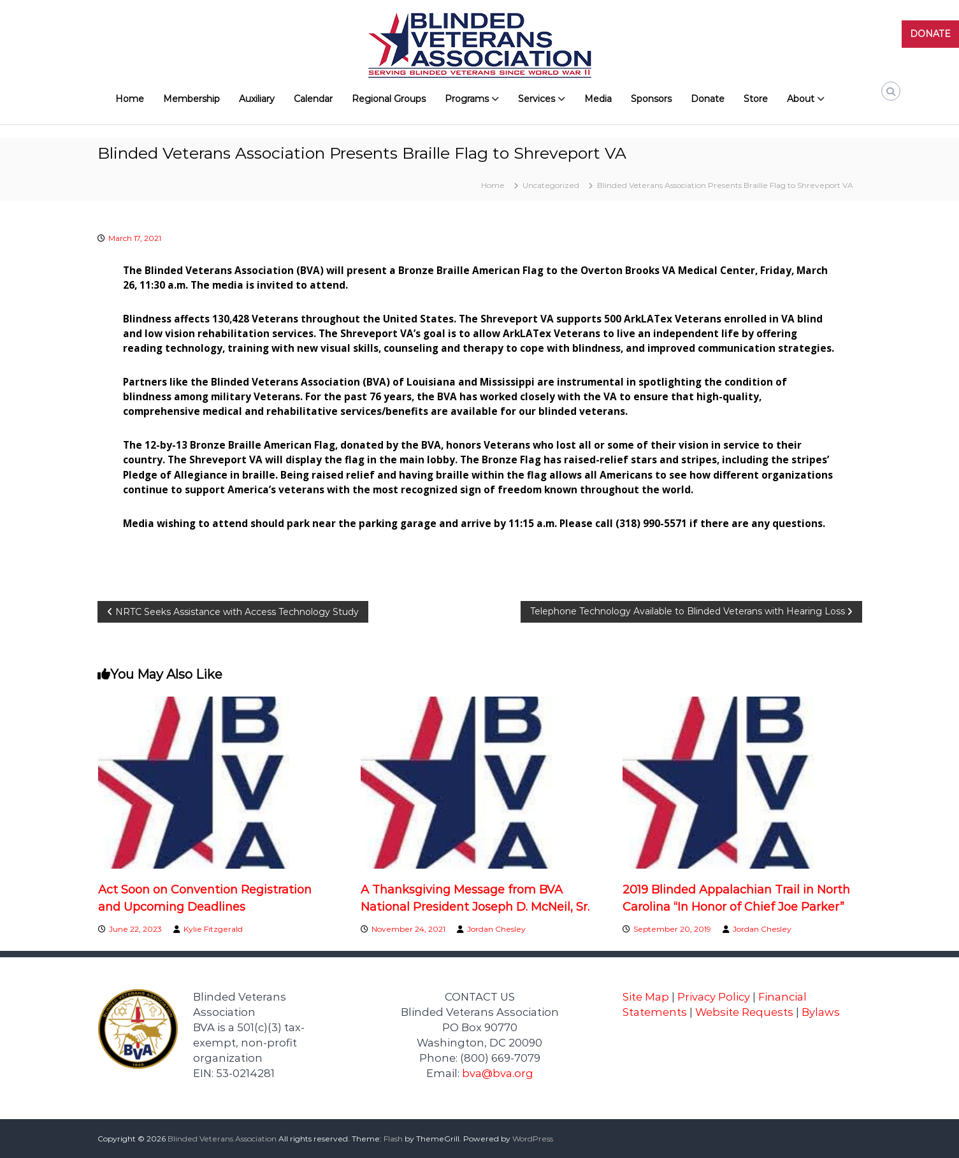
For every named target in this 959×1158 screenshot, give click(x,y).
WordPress (532, 1138)
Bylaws (821, 1012)
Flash (393, 1138)
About (800, 99)
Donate (708, 99)
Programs (467, 99)
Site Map (646, 996)
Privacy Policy (713, 996)
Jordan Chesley (496, 929)
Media (598, 99)
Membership (191, 99)
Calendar (313, 99)
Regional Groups (389, 99)
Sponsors (651, 99)
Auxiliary (257, 99)
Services (536, 99)
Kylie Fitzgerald (213, 929)
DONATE (930, 34)
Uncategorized (551, 185)
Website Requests (744, 1012)
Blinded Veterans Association (222, 1138)
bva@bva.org (497, 1073)
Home (129, 99)
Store (756, 99)
